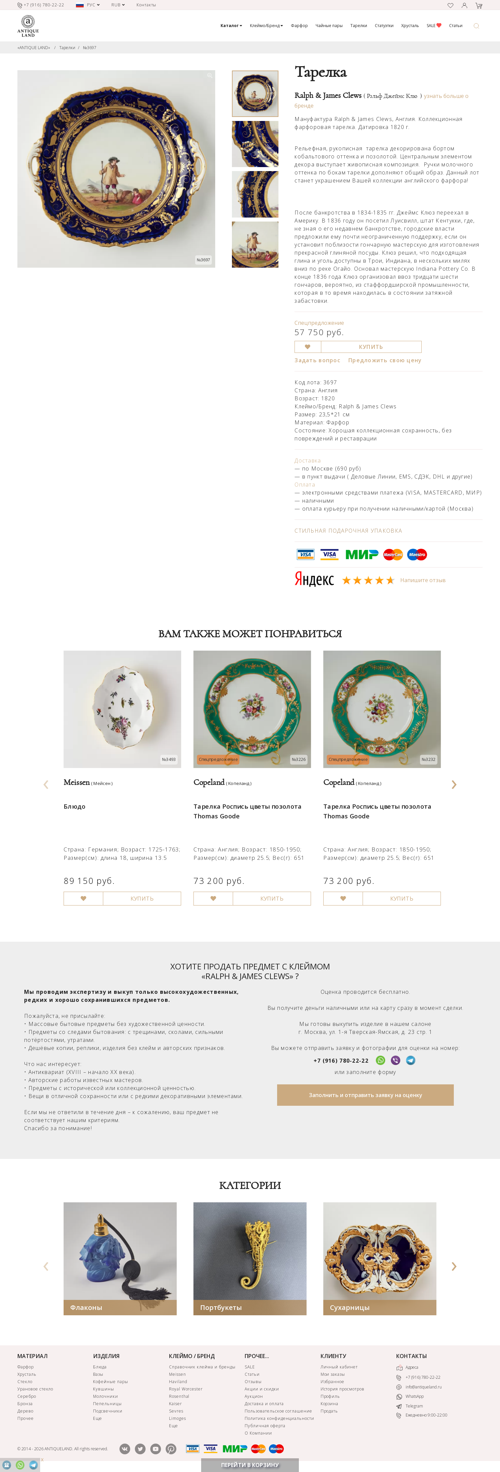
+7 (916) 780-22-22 (341, 1061)
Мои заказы (333, 1375)
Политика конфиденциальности (279, 1419)
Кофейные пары (110, 1382)
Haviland (178, 1382)
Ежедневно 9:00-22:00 (421, 1416)
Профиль (330, 1397)
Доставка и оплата (264, 1404)
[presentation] (46, 783)
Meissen (177, 1375)
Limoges (177, 1419)
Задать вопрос (317, 360)
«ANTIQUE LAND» (33, 47)
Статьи (456, 25)
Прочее (25, 1419)
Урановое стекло (35, 1389)
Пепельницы (107, 1404)
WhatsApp (410, 1397)
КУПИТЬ (371, 347)
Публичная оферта (265, 1426)
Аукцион (254, 1397)
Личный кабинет (339, 1367)
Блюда (100, 1367)
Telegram (409, 1407)
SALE (434, 25)
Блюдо (74, 800)
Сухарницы (350, 1308)
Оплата (305, 484)
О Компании (258, 1434)
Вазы (98, 1375)
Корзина (330, 1404)
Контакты (147, 5)
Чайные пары (329, 25)
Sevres (176, 1412)
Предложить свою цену (385, 360)
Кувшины (103, 1389)
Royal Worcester (186, 1389)
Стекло (24, 1382)
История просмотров (342, 1389)
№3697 (89, 47)
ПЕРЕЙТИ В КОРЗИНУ (250, 1465)
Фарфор (299, 25)
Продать (329, 1412)
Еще (97, 1419)
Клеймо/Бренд (266, 25)
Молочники (105, 1397)
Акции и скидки (262, 1389)
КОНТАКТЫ (411, 1356)
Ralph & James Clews (358, 96)
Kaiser (175, 1404)
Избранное (333, 1382)
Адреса (407, 1368)
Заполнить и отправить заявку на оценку (365, 1095)
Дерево (25, 1412)
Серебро (26, 1397)
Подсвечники (107, 1412)
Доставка (308, 460)
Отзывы (253, 1382)
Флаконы (86, 1308)
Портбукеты (221, 1308)
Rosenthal (179, 1397)
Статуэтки (384, 25)
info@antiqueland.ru (419, 1388)
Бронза (25, 1404)
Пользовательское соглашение (278, 1412)
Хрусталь (410, 25)
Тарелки (358, 25)
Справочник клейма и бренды (202, 1367)
